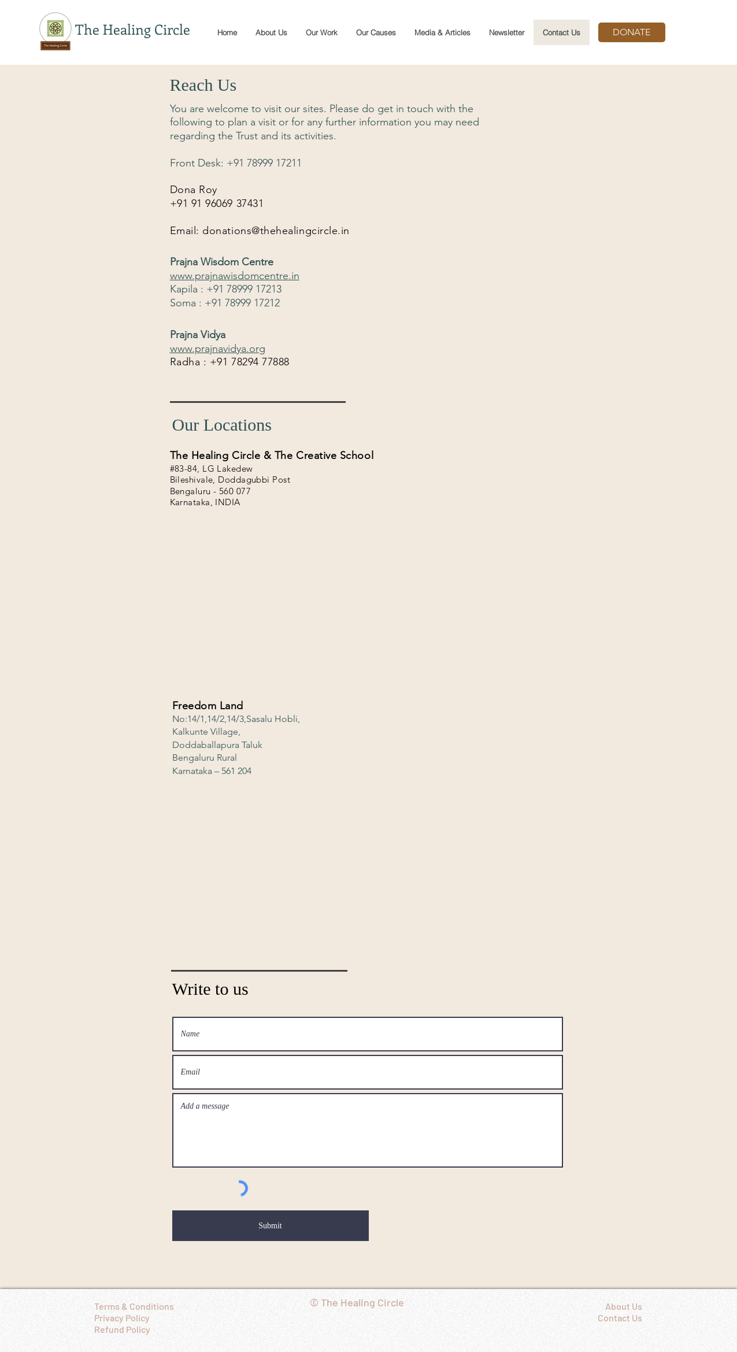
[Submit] (270, 1225)
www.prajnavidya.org (217, 348)
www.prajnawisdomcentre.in (234, 275)
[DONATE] (631, 32)
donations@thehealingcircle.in (276, 230)
